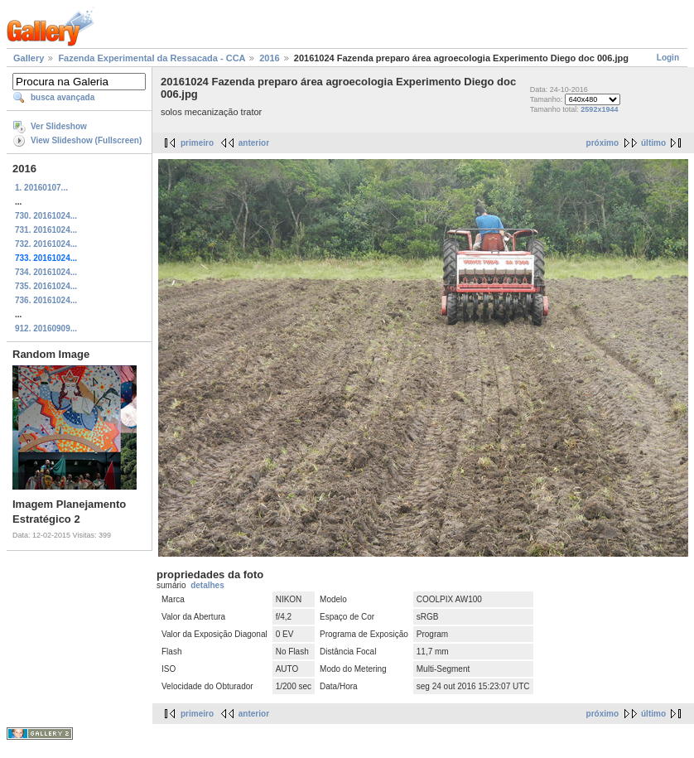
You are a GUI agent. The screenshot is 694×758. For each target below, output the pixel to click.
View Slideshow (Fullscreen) (86, 140)
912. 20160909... (46, 328)
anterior (254, 142)
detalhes (207, 585)
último (653, 142)
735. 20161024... (46, 286)
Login (668, 57)
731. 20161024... (46, 229)
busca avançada (62, 97)
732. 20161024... (46, 244)
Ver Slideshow (59, 126)
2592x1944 (599, 109)
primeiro (197, 142)
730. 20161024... (46, 215)
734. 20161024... (46, 272)
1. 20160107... (41, 187)
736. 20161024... (46, 300)
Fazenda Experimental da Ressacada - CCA (151, 58)
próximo (602, 142)
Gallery (28, 58)
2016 (269, 58)
